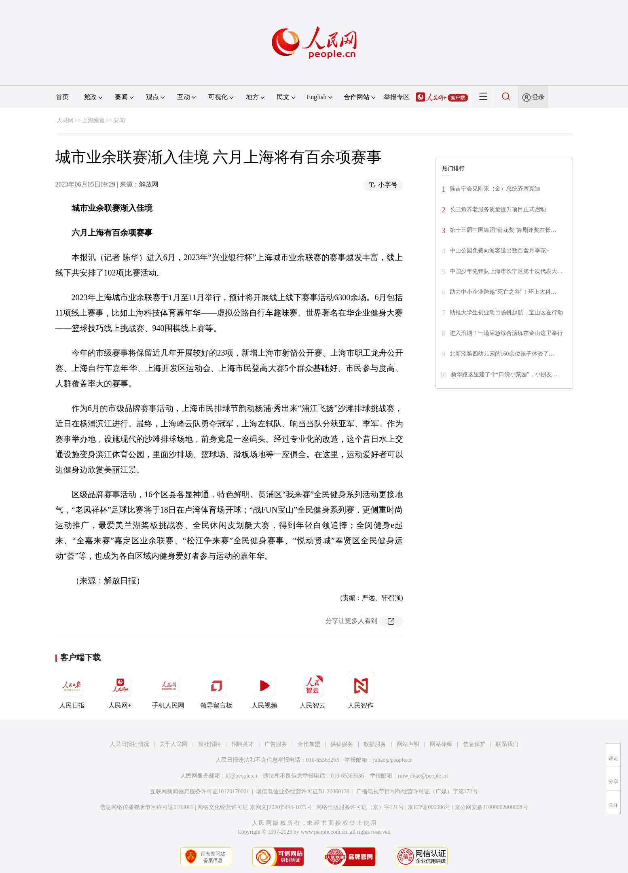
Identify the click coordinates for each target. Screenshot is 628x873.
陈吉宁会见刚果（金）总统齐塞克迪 (495, 189)
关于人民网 (173, 744)
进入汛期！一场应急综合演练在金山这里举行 (506, 333)
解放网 (149, 184)
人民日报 (72, 690)
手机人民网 (168, 690)
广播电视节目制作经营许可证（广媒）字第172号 (417, 791)
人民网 (65, 120)
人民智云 (312, 690)
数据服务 (375, 744)
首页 (62, 96)
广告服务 (275, 744)
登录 (538, 96)
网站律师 (441, 744)
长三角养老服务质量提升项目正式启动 (498, 209)
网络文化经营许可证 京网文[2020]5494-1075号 (254, 807)
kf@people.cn (242, 776)
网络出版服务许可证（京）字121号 (360, 807)
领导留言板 (216, 690)
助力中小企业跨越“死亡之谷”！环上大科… (503, 292)
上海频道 (93, 120)
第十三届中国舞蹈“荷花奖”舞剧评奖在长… (503, 230)
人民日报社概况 (129, 744)
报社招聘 (209, 744)
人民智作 (361, 690)
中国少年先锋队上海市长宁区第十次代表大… (506, 271)
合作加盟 (309, 744)
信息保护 (474, 744)
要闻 (119, 120)
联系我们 (507, 744)
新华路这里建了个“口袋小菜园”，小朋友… (504, 374)
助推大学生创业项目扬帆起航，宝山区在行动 (506, 312)
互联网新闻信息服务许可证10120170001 (199, 791)
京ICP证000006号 (429, 807)
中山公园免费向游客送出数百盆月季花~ (499, 251)
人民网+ (120, 690)
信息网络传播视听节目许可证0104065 (146, 807)
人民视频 (264, 690)
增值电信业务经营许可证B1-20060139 (302, 791)
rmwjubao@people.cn (423, 776)
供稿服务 (341, 744)
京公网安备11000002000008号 (491, 807)
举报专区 (397, 96)
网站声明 (408, 744)
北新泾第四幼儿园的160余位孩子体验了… (502, 354)
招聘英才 (242, 744)
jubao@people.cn (392, 760)
